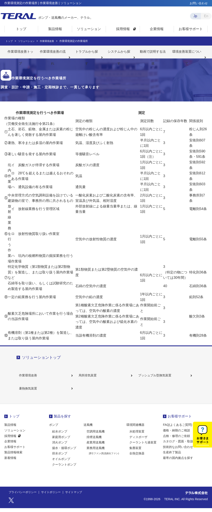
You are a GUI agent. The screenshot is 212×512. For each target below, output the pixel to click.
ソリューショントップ (41, 357)
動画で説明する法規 (152, 52)
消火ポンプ (59, 446)
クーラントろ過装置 (142, 446)
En (206, 16)
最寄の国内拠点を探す (178, 461)
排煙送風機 (94, 441)
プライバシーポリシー (24, 496)
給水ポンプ (59, 435)
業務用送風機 (96, 452)
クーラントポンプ (64, 468)
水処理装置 (136, 435)
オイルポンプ (61, 462)
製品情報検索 (13, 456)
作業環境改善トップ (20, 52)
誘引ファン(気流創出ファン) (104, 457)
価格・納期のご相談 (176, 434)
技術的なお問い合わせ (178, 450)
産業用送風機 (96, 446)
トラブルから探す (86, 52)
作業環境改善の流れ (52, 52)
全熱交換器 (136, 457)
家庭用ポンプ (61, 441)
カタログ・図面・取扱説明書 (182, 445)
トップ (14, 420)
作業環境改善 (30, 376)
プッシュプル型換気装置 (156, 376)
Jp (195, 16)
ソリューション (14, 434)
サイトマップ (78, 496)
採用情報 (10, 439)
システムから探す (119, 52)
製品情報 (10, 429)
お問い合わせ (199, 3)
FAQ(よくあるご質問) (177, 429)
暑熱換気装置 (30, 391)
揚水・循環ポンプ (64, 452)
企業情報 (10, 445)
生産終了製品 (172, 456)
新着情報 (10, 461)
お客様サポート (14, 450)
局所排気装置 (89, 376)
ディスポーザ (138, 441)
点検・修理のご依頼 (176, 439)
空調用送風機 (96, 435)
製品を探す (62, 420)
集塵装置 (135, 452)
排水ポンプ (59, 457)
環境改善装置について (187, 52)
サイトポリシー (53, 496)
